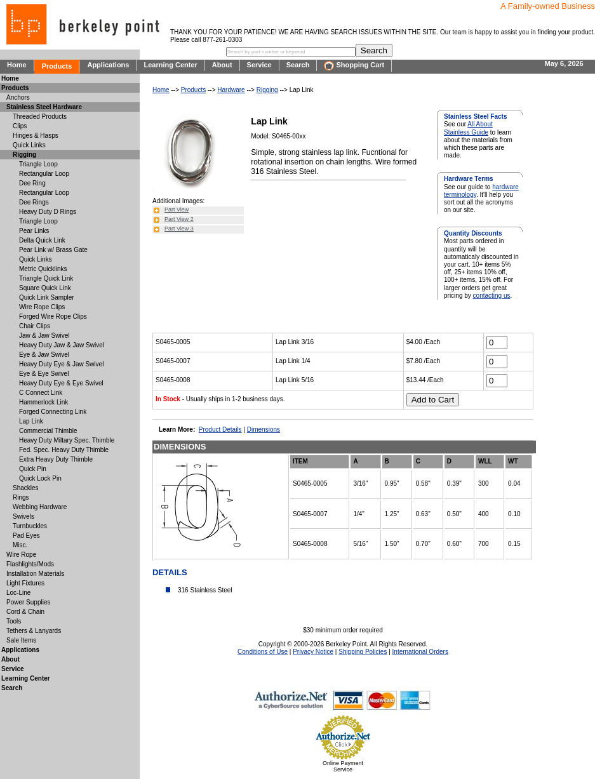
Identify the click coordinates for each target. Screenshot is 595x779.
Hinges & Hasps (35, 135)
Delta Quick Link (42, 240)
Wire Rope (21, 554)
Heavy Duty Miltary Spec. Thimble (66, 440)
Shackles (26, 487)
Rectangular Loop (44, 173)
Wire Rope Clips (42, 306)
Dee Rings (34, 202)
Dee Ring (32, 183)
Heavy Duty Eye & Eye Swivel (61, 383)
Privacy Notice (313, 651)
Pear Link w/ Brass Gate (53, 249)
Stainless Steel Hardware (44, 106)
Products (57, 66)
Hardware (230, 89)
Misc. (20, 545)
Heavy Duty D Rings (47, 211)
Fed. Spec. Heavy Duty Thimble (64, 449)
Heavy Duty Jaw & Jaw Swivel (61, 345)
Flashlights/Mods (30, 564)
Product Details (220, 429)
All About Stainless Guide (468, 128)
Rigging (267, 89)
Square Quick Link (45, 287)
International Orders (420, 651)
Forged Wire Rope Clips (53, 316)
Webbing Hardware (40, 506)
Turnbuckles (30, 526)
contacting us (492, 295)
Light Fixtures (25, 583)
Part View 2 (179, 219)
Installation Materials (35, 573)
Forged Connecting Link (52, 411)
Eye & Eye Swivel (44, 373)
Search (298, 65)
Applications (108, 65)
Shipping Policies (362, 651)
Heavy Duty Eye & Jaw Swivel (61, 364)
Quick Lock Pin (40, 478)
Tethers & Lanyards (33, 630)
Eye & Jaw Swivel (44, 354)
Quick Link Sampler (46, 297)
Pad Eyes (26, 535)
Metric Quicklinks (43, 268)
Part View (176, 209)
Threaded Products (40, 116)
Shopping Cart (354, 65)
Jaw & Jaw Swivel (44, 335)
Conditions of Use (262, 651)
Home (17, 65)
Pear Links (34, 230)
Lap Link (31, 421)
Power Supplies (28, 602)
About (222, 65)
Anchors (18, 97)
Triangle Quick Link (46, 278)
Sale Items (21, 640)
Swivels (23, 516)
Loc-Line (18, 592)
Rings (21, 497)
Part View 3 (179, 228)
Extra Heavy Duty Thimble (56, 459)
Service (259, 65)
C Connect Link (40, 392)
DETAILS (169, 572)
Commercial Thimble (48, 430)
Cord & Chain (25, 611)
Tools (13, 621)
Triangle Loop (38, 164)
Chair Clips (34, 326)
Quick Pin (32, 468)
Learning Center (170, 65)
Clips (20, 126)
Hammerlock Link (43, 402)
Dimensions (263, 429)
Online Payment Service (343, 766)
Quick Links (29, 145)
